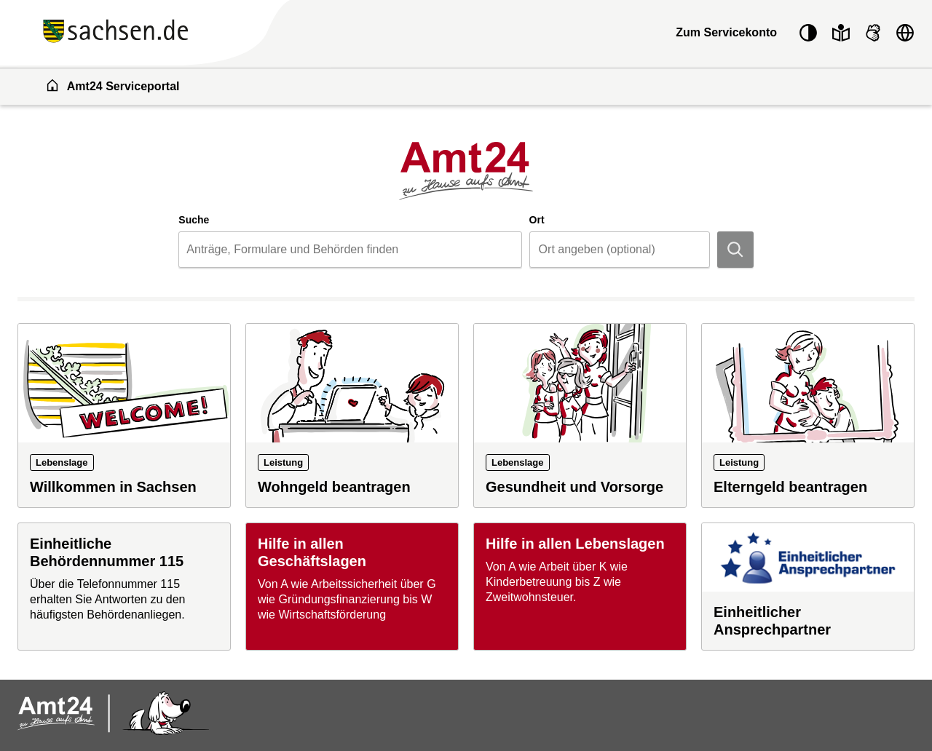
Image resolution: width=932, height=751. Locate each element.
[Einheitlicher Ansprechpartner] (808, 586)
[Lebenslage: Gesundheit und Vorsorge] (580, 415)
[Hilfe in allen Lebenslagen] (580, 586)
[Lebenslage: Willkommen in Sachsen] (124, 415)
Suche (193, 220)
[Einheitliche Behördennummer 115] (124, 586)
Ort (537, 220)
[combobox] (349, 249)
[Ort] (619, 249)
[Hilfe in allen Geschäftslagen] (352, 586)
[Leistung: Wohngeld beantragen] (352, 415)
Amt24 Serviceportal (112, 85)
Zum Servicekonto (726, 32)
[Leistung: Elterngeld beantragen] (808, 415)
